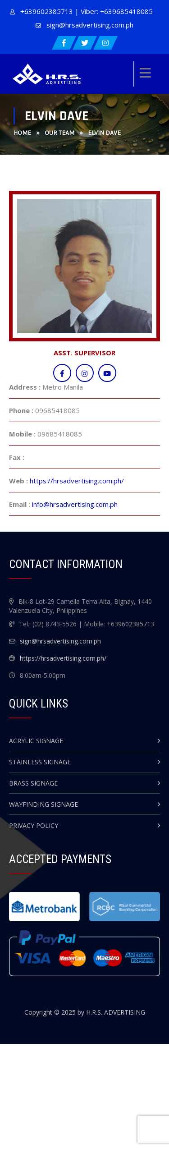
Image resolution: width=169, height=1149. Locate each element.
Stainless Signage (40, 762)
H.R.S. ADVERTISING (115, 1012)
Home (22, 133)
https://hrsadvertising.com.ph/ (77, 480)
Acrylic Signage (36, 740)
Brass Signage (33, 783)
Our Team (59, 133)
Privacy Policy (33, 825)
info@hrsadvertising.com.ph (75, 504)
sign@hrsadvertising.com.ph (89, 24)
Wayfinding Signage (43, 804)
